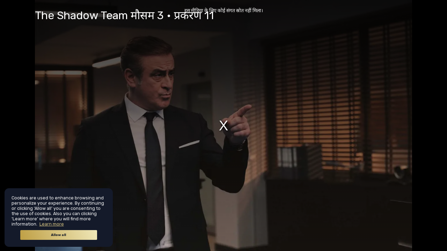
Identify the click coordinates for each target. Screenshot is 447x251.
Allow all (58, 235)
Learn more (51, 224)
